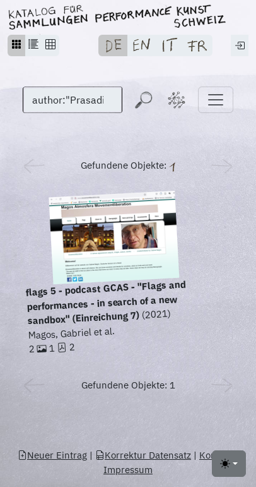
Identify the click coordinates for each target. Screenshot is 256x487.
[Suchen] (72, 100)
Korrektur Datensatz (143, 455)
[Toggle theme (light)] (229, 463)
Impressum (128, 470)
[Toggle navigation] (215, 100)
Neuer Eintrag (52, 455)
